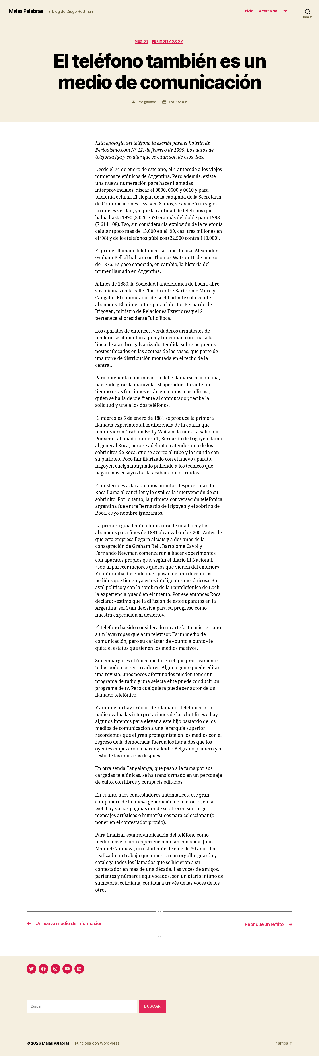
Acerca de (268, 11)
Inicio (248, 11)
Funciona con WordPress (98, 1043)
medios (141, 42)
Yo (285, 11)
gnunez (149, 102)
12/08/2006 (178, 102)
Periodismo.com (169, 42)
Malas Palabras (27, 11)
